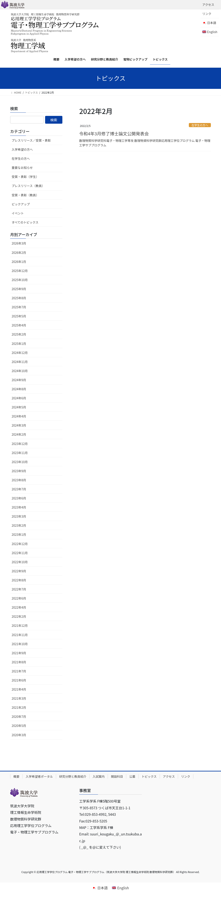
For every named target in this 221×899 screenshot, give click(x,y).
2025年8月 (19, 298)
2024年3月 (19, 425)
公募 (132, 776)
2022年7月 (19, 589)
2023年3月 (19, 516)
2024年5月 (19, 407)
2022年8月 (19, 580)
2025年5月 (19, 316)
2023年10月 (20, 462)
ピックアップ (21, 204)
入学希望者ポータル (39, 776)
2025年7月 (19, 307)
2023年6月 (19, 498)
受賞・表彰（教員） (25, 195)
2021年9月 (19, 653)
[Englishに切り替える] (210, 31)
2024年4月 (19, 416)
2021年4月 (19, 689)
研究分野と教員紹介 (72, 776)
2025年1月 (19, 343)
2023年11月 (20, 453)
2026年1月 (19, 261)
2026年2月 (19, 252)
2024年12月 (20, 352)
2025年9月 (19, 289)
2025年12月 (20, 271)
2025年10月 (20, 280)
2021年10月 (20, 644)
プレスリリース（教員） (28, 186)
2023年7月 (19, 489)
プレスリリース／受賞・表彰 (31, 140)
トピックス (149, 776)
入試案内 (99, 776)
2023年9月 (19, 471)
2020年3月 (19, 735)
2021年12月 (20, 625)
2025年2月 (19, 334)
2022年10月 (20, 562)
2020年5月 (19, 725)
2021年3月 (19, 698)
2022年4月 (19, 607)
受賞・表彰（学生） (25, 176)
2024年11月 (20, 362)
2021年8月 (19, 662)
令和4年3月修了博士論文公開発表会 (114, 133)
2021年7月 (19, 671)
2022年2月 (19, 616)
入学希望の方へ (22, 149)
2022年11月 (20, 553)
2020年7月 (19, 716)
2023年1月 (19, 534)
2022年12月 (20, 544)
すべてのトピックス (25, 222)
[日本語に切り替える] (100, 887)
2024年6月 (19, 398)
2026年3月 (19, 243)
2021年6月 (19, 680)
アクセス (208, 4)
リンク (206, 13)
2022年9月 (19, 571)
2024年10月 (20, 371)
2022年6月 (19, 598)
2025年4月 (19, 325)
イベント (18, 213)
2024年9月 (19, 380)
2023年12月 (20, 444)
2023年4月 (19, 507)
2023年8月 (19, 480)
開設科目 (117, 776)
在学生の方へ (199, 125)
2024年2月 (19, 434)
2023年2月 (19, 525)
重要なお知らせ (22, 167)
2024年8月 (19, 389)
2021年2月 (19, 707)
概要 (16, 776)
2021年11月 (20, 635)
